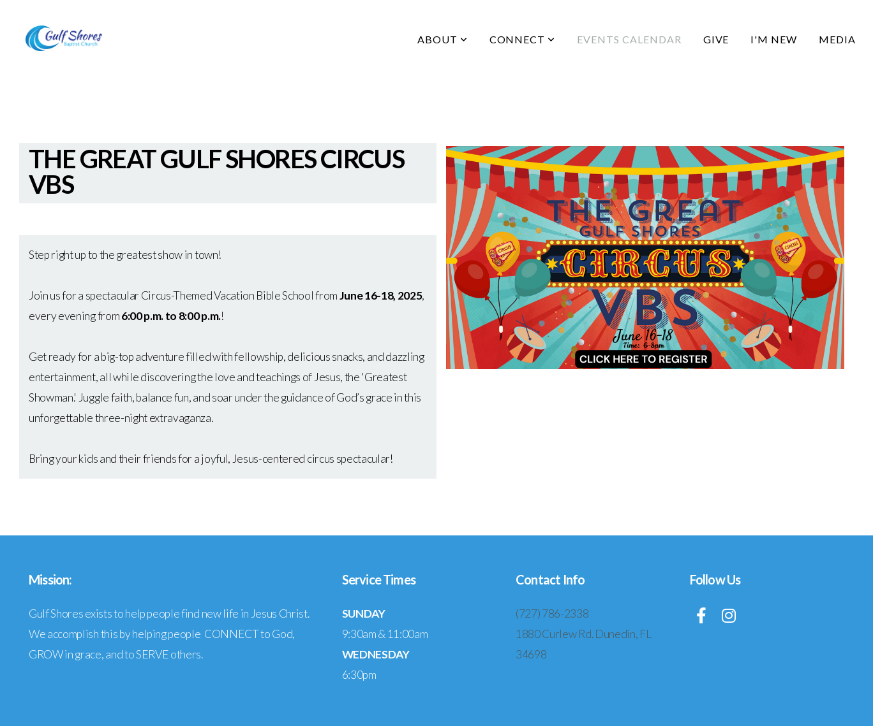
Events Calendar (629, 39)
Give (716, 39)
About (442, 39)
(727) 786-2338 (552, 613)
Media (837, 39)
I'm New (773, 39)
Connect (522, 39)
